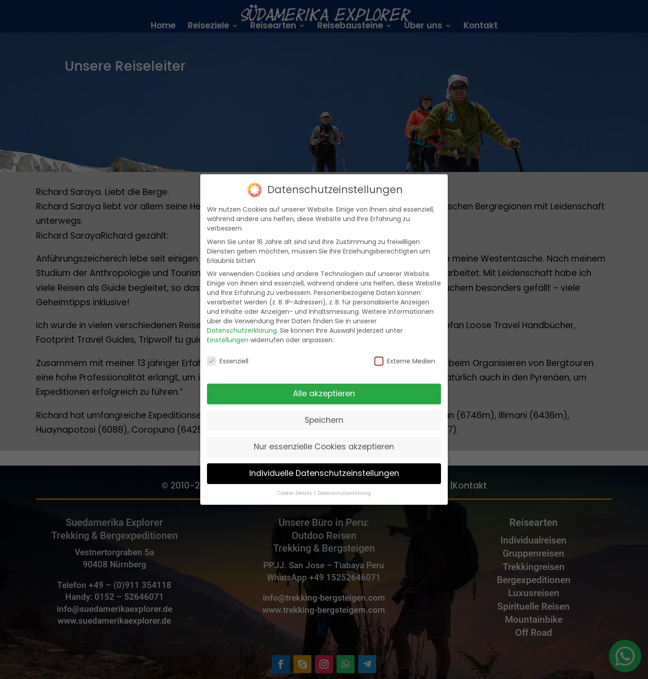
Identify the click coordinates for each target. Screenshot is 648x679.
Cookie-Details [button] (295, 485)
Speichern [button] (324, 412)
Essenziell (227, 353)
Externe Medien (404, 353)
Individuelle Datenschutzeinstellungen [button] (324, 465)
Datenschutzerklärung (242, 322)
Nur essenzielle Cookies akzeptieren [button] (324, 438)
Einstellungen (227, 331)
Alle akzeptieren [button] (324, 385)
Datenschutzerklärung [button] (344, 485)
